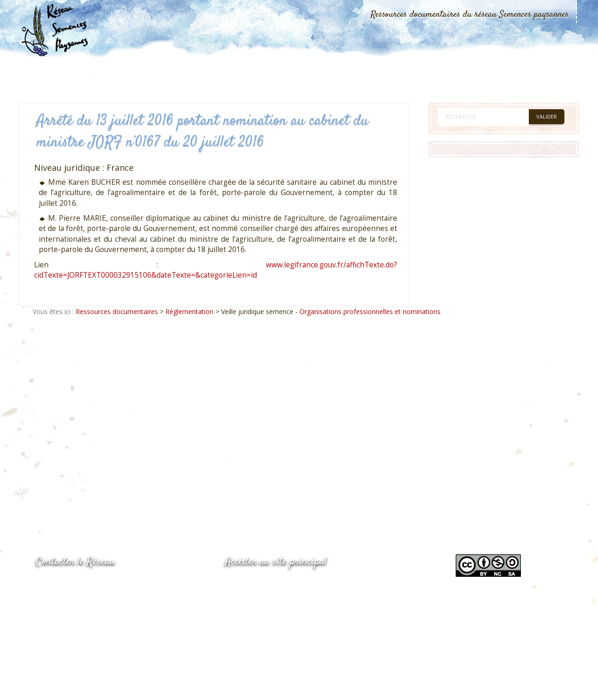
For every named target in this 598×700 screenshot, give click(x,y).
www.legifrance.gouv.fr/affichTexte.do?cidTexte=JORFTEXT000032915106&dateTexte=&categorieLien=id (215, 270)
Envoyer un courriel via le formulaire (106, 622)
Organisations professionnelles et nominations (370, 311)
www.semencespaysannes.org (276, 584)
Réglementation (189, 311)
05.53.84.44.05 (69, 585)
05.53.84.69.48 (69, 604)
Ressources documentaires (117, 311)
